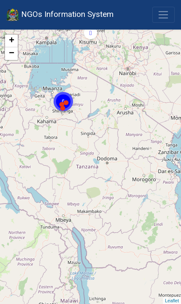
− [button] (11, 53)
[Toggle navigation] (163, 15)
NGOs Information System (59, 14)
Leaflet (172, 300)
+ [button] (11, 41)
